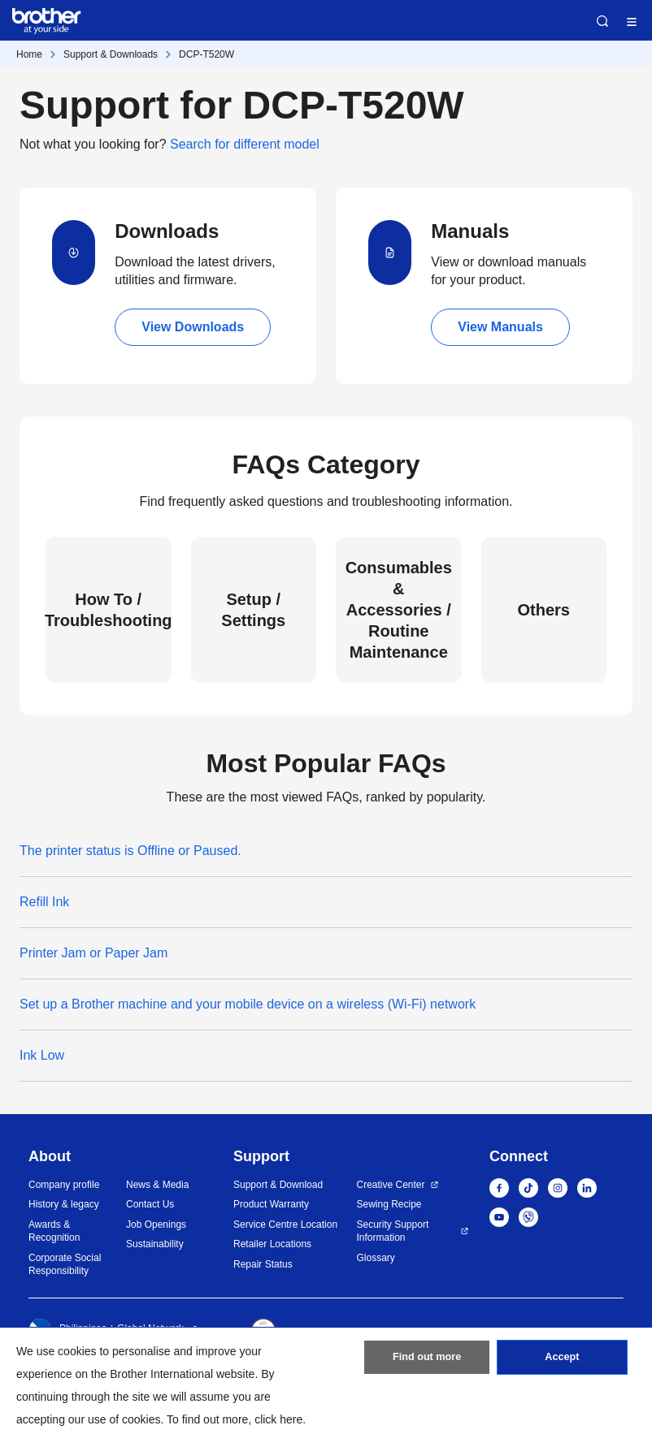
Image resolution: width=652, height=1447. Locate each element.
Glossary (376, 1257)
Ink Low (42, 1055)
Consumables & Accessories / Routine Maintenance (399, 610)
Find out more (426, 1361)
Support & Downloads (110, 54)
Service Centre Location (285, 1224)
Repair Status (263, 1264)
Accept (562, 1361)
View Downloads (192, 327)
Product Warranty (271, 1204)
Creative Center (391, 1184)
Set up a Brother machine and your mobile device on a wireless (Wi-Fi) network (248, 1004)
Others (544, 610)
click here (278, 1419)
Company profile (63, 1184)
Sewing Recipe (389, 1204)
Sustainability (155, 1244)
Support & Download (278, 1184)
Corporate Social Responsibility (64, 1264)
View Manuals (500, 327)
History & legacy (63, 1204)
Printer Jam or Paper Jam (93, 953)
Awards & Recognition (54, 1231)
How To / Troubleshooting (109, 609)
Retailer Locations (272, 1244)
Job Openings (156, 1224)
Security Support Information (393, 1231)
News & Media (157, 1184)
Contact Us (150, 1204)
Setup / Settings (253, 609)
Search (602, 21)
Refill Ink (44, 902)
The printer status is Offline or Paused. (130, 850)
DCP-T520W (206, 54)
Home (29, 54)
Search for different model (244, 144)
